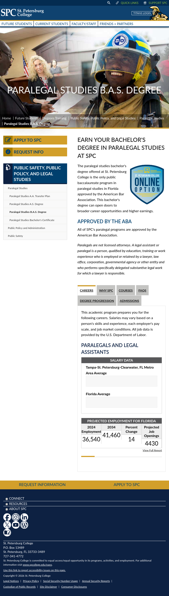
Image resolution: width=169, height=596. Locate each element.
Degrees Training (54, 118)
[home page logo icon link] (24, 13)
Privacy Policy (31, 581)
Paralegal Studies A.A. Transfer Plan (29, 196)
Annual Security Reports (96, 581)
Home (6, 118)
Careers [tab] (86, 290)
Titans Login (142, 13)
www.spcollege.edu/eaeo (37, 564)
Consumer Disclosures (74, 586)
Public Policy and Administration (26, 228)
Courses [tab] (126, 290)
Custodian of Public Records (19, 586)
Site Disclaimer (48, 586)
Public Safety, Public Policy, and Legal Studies (102, 118)
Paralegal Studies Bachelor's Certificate (31, 220)
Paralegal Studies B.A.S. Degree (27, 212)
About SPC (17, 509)
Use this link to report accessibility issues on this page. (34, 570)
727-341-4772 (13, 556)
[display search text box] (108, 2)
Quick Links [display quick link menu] (126, 2)
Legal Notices (11, 581)
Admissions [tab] (129, 301)
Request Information (42, 484)
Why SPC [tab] (106, 290)
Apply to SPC (22, 140)
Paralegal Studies (152, 118)
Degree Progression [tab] (97, 301)
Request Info (23, 152)
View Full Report (152, 450)
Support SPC (155, 3)
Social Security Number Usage (60, 581)
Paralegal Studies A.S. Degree (26, 204)
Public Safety (15, 236)
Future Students (26, 118)
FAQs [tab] (142, 290)
